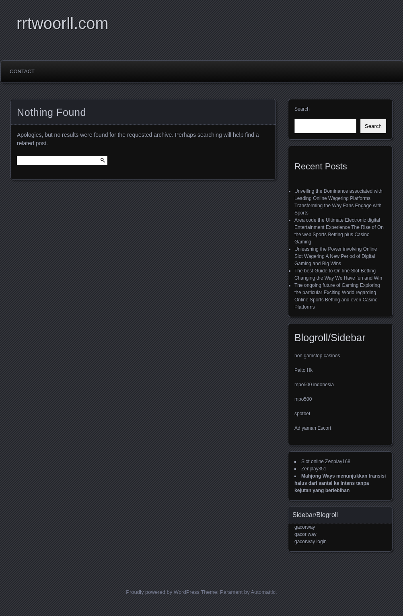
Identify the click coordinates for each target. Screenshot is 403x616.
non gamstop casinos (317, 355)
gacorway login (310, 541)
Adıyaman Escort (312, 428)
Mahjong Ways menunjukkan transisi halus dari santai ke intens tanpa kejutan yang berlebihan (340, 483)
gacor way (305, 534)
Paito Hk (303, 370)
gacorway (304, 527)
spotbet (302, 413)
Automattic (263, 592)
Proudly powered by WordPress (162, 592)
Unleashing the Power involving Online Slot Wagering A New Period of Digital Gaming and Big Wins (335, 256)
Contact (22, 71)
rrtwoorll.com (62, 23)
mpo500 (303, 399)
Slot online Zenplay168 (325, 461)
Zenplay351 (314, 469)
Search (302, 109)
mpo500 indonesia (314, 384)
